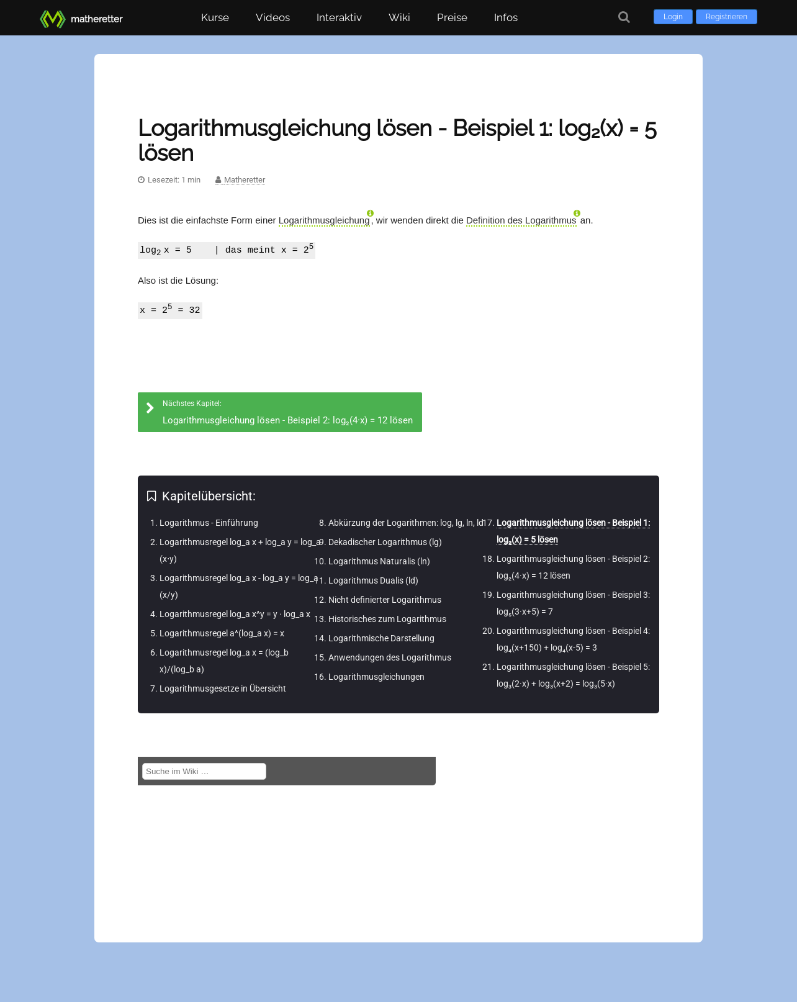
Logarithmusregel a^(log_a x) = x (222, 633)
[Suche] (624, 17)
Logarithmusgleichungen (376, 677)
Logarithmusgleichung (324, 220)
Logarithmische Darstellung (381, 638)
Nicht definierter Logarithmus (384, 600)
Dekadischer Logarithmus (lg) (385, 542)
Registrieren (726, 16)
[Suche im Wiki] (204, 771)
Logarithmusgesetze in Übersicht (223, 688)
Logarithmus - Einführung (209, 523)
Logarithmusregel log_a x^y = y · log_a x (235, 614)
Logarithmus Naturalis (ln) (379, 561)
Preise (452, 17)
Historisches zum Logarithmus (387, 619)
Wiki (399, 17)
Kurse (215, 17)
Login (673, 16)
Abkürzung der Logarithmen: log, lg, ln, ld (406, 523)
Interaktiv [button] (339, 17)
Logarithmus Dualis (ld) (373, 580)
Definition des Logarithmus (521, 220)
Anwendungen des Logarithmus (389, 657)
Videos (273, 17)
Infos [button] (506, 17)
